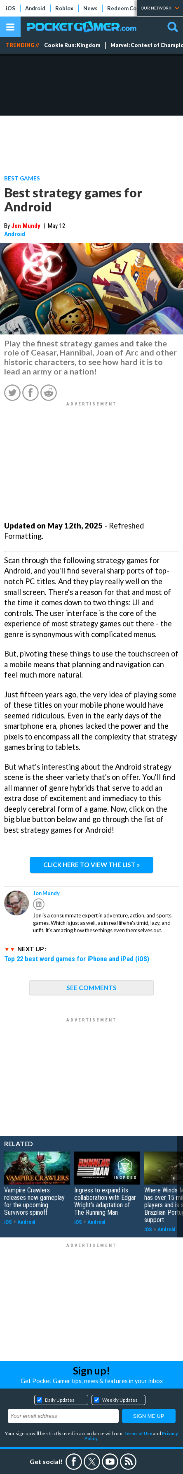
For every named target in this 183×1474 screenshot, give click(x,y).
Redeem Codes (126, 8)
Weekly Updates (120, 1400)
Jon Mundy (25, 226)
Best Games (22, 178)
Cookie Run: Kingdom (72, 45)
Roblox (64, 8)
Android (35, 8)
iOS (10, 8)
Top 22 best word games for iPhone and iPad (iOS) (76, 959)
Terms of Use (138, 1433)
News (90, 8)
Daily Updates (60, 1400)
